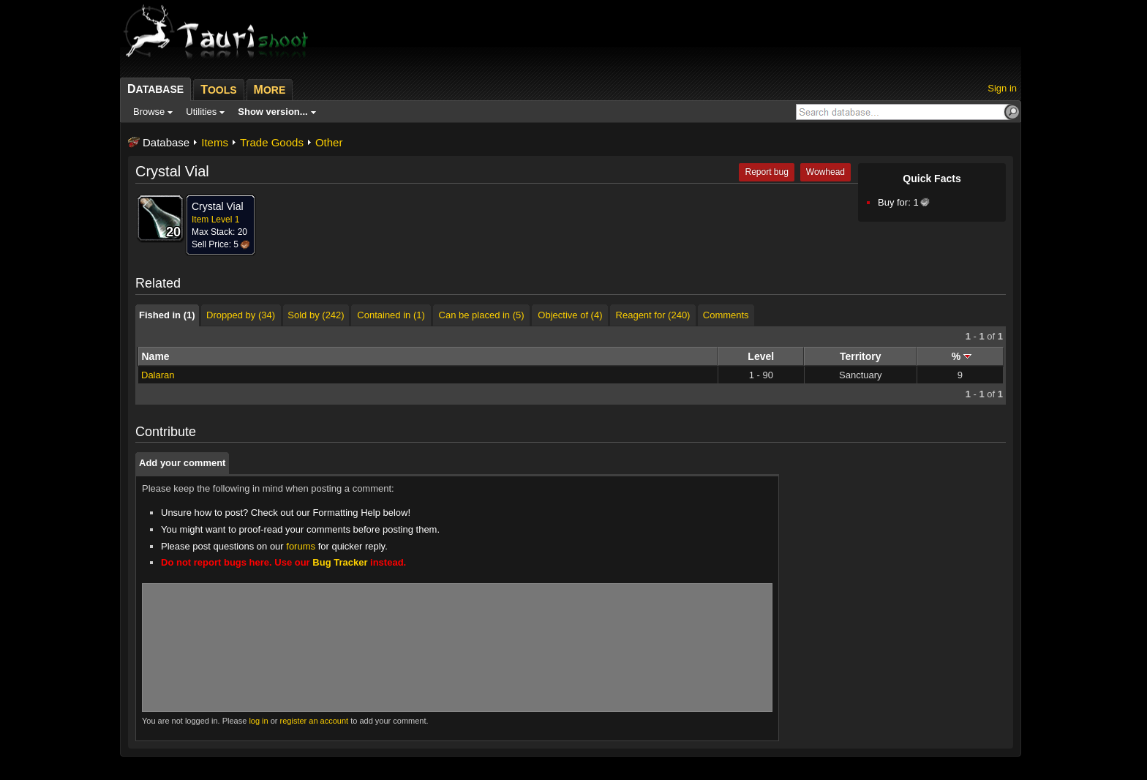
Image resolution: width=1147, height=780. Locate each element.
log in (258, 720)
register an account (314, 720)
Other (329, 142)
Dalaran (158, 375)
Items (214, 142)
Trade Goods (272, 142)
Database (166, 142)
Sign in (1002, 88)
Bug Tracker (339, 562)
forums (300, 546)
